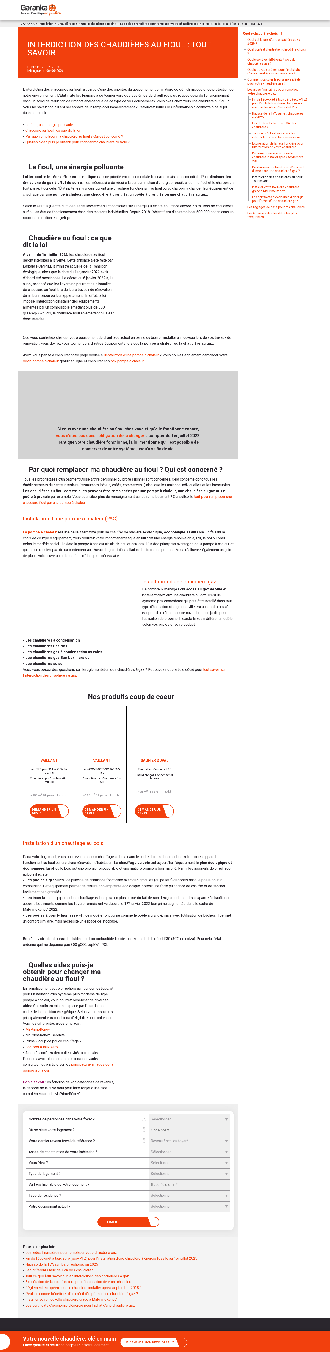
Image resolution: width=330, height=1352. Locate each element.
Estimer (128, 1222)
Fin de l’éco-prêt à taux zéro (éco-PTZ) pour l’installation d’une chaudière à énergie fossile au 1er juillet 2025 (111, 1259)
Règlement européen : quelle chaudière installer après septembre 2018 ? (83, 1288)
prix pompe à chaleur (127, 361)
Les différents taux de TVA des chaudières (59, 1270)
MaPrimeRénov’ (38, 1029)
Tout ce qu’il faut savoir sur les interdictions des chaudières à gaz (77, 1276)
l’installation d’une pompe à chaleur (131, 355)
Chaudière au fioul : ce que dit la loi (52, 130)
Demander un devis (48, 811)
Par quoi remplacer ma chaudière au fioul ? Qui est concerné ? (74, 136)
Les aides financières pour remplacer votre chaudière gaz (71, 1253)
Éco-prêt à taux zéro (41, 1047)
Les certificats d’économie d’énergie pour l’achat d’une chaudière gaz (80, 1305)
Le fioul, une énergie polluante (49, 125)
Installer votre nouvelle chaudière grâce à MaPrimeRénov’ (71, 1300)
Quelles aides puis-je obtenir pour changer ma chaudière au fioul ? (78, 142)
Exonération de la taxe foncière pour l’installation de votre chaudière (78, 1282)
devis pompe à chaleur (41, 361)
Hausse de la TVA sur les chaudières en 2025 (61, 1264)
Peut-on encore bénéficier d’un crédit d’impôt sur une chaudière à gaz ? (81, 1294)
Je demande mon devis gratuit (156, 1342)
